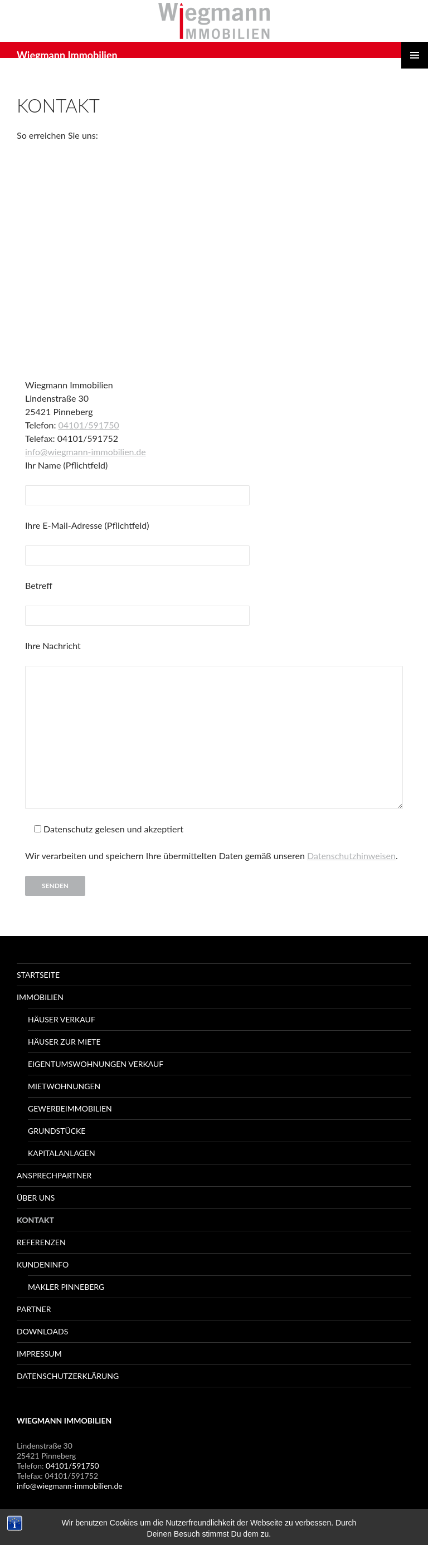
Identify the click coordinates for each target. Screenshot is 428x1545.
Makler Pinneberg (66, 1286)
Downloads (42, 1331)
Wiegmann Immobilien (67, 55)
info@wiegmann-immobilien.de (85, 451)
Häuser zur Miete (64, 1041)
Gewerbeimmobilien (70, 1108)
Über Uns (36, 1197)
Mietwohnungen (64, 1086)
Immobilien (40, 997)
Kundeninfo (43, 1264)
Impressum (39, 1353)
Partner (34, 1309)
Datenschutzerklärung (68, 1376)
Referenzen (41, 1242)
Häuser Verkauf (61, 1019)
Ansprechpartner (54, 1175)
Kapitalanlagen (61, 1153)
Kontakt (35, 1220)
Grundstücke (56, 1130)
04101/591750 (89, 425)
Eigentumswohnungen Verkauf (95, 1064)
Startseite (38, 974)
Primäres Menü (414, 55)
